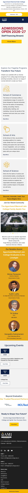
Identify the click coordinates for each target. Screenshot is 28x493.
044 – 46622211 (9, 463)
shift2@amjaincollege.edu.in (11, 465)
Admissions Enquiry (14, 491)
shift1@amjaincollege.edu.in (11, 458)
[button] (22, 19)
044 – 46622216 (8, 456)
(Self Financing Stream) (12, 36)
